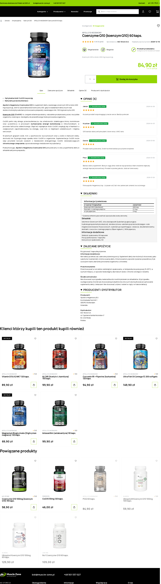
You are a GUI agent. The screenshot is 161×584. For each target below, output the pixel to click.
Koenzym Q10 (28, 20)
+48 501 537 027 (59, 3)
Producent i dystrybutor (100, 90)
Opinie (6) (83, 90)
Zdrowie (7, 20)
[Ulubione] (35, 338)
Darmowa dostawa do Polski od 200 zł (15, 3)
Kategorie (41, 11)
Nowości (74, 11)
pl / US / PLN (154, 3)
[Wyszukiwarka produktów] (117, 11)
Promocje (88, 11)
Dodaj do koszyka (126, 79)
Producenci (58, 11)
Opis (41, 90)
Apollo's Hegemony (92, 33)
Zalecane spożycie (55, 90)
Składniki (70, 90)
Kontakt (142, 3)
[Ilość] (90, 79)
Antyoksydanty (16, 20)
